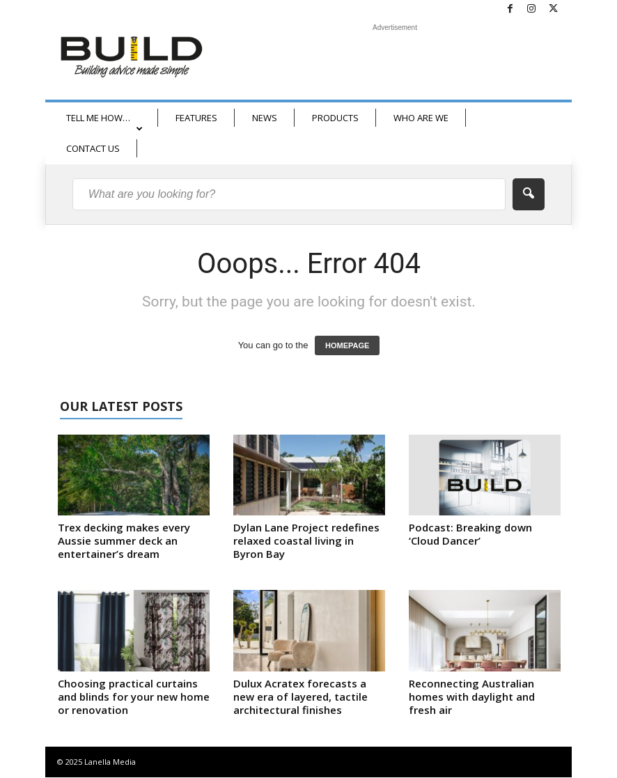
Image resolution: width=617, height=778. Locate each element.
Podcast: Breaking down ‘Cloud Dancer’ (470, 534)
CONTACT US (93, 148)
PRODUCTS (335, 117)
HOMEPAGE (347, 346)
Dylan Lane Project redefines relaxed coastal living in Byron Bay (306, 541)
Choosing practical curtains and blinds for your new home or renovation (134, 697)
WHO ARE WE (420, 117)
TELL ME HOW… (104, 122)
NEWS (264, 117)
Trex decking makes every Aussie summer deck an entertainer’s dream (124, 541)
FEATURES (196, 117)
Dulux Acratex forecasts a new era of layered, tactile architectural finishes (300, 697)
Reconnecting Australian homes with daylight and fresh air (472, 697)
